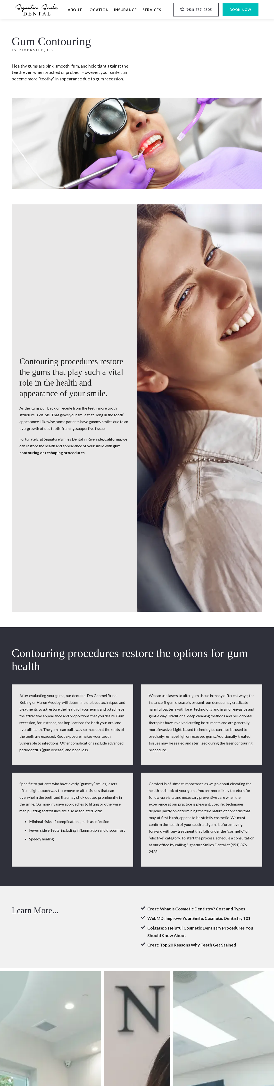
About (75, 10)
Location (98, 10)
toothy (46, 78)
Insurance (125, 10)
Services (151, 10)
